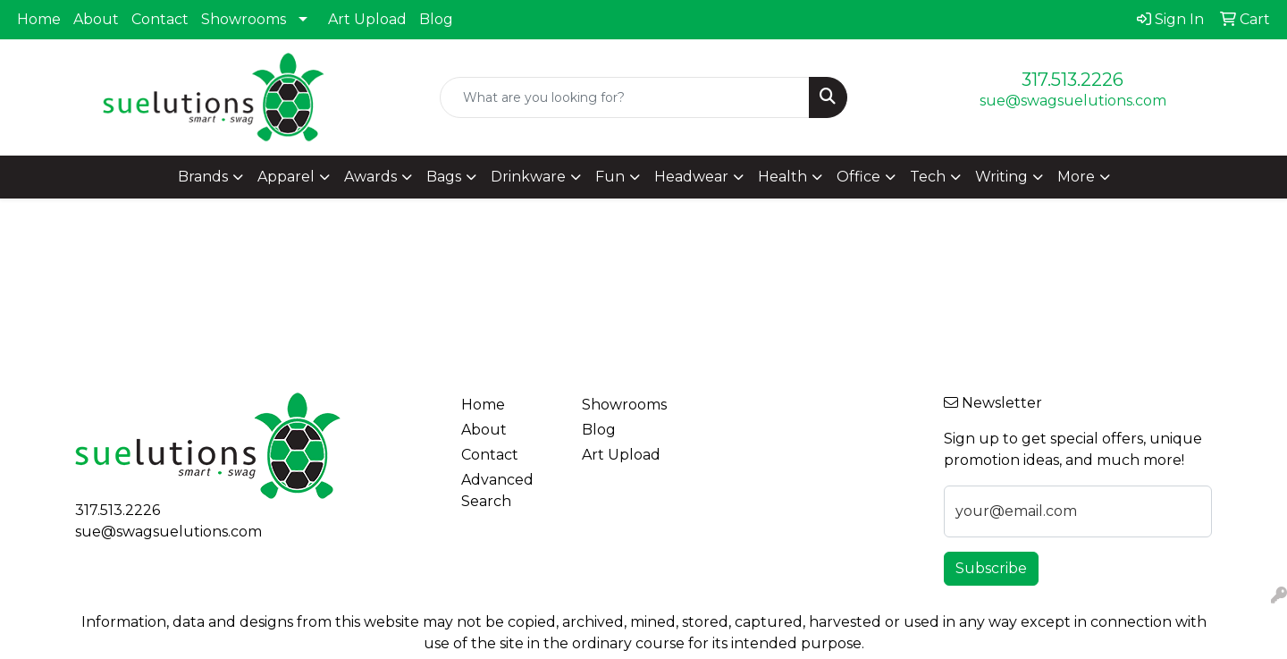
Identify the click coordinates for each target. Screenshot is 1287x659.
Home (39, 19)
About (96, 19)
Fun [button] (610, 176)
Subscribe (991, 568)
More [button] (1076, 176)
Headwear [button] (691, 176)
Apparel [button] (286, 176)
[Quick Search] (625, 97)
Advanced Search (497, 490)
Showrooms (243, 19)
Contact (160, 19)
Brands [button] (203, 176)
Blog (436, 19)
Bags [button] (443, 176)
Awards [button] (370, 176)
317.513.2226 (1072, 79)
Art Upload (367, 19)
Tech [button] (928, 176)
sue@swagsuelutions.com (1073, 100)
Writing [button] (1001, 176)
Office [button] (858, 176)
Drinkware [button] (528, 176)
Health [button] (782, 176)
